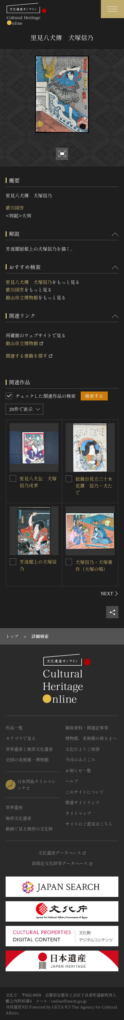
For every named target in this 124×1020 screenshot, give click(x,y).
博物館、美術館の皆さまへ (91, 738)
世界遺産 (14, 807)
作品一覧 (14, 728)
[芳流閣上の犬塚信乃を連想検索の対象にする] (13, 561)
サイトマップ (78, 813)
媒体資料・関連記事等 (86, 728)
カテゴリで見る (21, 738)
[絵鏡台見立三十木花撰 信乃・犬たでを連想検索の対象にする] (68, 478)
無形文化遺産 (18, 818)
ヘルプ (71, 781)
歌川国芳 (15, 207)
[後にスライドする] (109, 593)
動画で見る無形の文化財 (29, 829)
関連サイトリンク (82, 802)
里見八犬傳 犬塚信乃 (29, 282)
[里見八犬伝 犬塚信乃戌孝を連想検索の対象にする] (13, 478)
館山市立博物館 (22, 297)
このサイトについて (84, 792)
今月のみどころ (80, 759)
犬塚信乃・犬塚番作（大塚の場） (93, 565)
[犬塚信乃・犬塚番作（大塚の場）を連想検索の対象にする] (68, 562)
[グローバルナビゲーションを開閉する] (112, 9)
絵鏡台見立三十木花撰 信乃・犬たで (93, 485)
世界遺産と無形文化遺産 (29, 749)
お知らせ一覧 (78, 770)
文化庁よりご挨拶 (82, 749)
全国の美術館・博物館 (27, 759)
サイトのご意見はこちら (89, 824)
